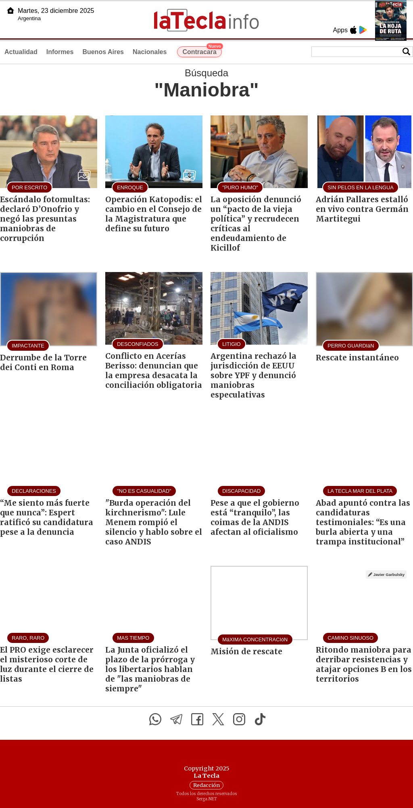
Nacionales (150, 51)
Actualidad (21, 51)
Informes (60, 51)
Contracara (201, 50)
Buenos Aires (103, 51)
